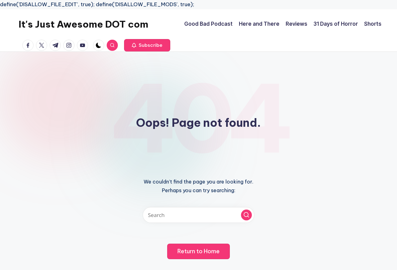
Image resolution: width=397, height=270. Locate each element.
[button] (147, 45)
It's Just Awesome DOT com (83, 24)
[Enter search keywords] (198, 215)
